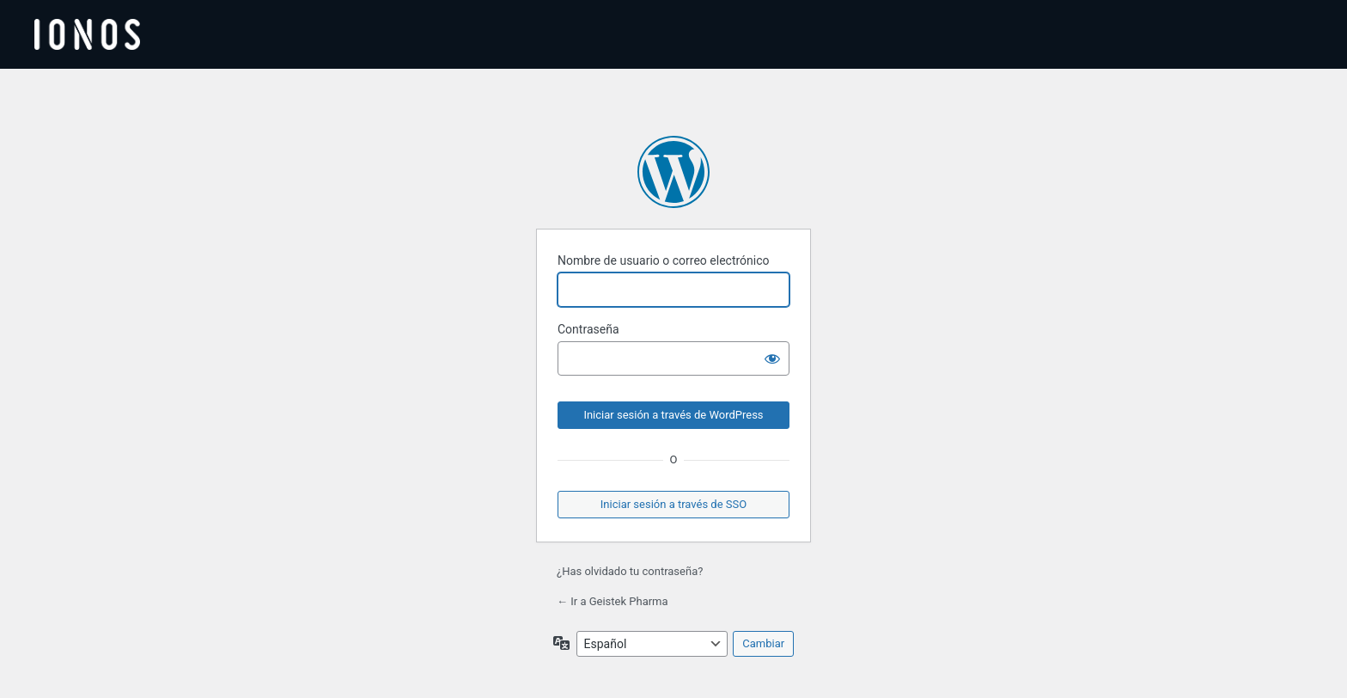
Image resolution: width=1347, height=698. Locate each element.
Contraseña (588, 329)
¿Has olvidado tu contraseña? (630, 571)
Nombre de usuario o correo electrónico (664, 260)
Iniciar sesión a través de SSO (673, 504)
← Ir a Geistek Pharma (612, 601)
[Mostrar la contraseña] (772, 358)
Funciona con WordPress (673, 172)
